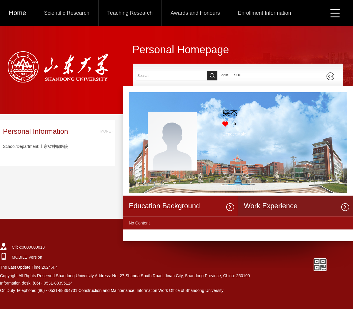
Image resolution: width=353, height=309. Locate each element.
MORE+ (106, 131)
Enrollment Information (264, 13)
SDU (237, 75)
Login (223, 75)
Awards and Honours (195, 13)
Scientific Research (66, 13)
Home (17, 12)
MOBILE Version (27, 257)
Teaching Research (130, 13)
